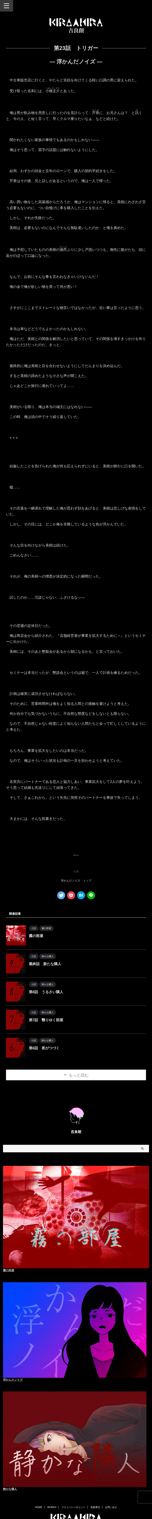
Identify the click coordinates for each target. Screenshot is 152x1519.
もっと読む (79, 1075)
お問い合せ (111, 1507)
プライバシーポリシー (73, 1507)
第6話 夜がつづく (44, 1048)
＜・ (76, 854)
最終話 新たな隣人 (45, 964)
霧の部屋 (36, 936)
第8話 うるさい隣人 (46, 992)
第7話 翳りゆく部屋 (46, 1020)
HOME (38, 1507)
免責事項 (95, 1507)
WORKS (51, 1507)
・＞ (76, 870)
